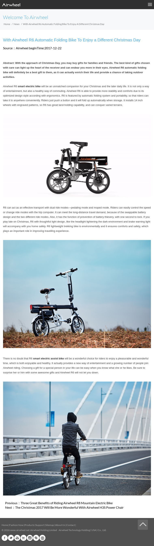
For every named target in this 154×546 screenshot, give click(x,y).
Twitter (11, 538)
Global (42, 538)
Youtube (17, 538)
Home (7, 24)
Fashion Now (16, 525)
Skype (36, 538)
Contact (70, 525)
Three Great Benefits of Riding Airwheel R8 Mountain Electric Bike (67, 503)
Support (40, 525)
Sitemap (49, 525)
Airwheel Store (23, 538)
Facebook (5, 538)
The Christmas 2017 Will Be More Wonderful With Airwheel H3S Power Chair (69, 507)
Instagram (30, 538)
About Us (60, 525)
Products (29, 525)
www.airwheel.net (19, 530)
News (16, 24)
